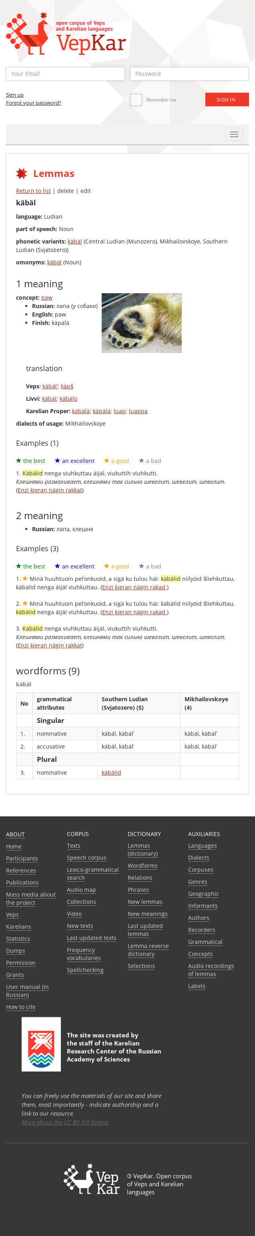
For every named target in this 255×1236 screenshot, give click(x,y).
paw (46, 297)
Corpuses (200, 869)
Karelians (18, 926)
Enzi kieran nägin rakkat (50, 490)
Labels (196, 986)
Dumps (15, 950)
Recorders (201, 930)
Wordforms (143, 865)
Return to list (33, 191)
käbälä (81, 411)
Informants (203, 905)
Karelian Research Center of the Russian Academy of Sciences (114, 1051)
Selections (141, 966)
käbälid (111, 772)
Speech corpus (86, 857)
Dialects (198, 857)
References (21, 870)
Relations (140, 877)
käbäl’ (50, 386)
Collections (81, 901)
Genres (197, 881)
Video (74, 913)
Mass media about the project (31, 898)
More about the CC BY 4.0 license (65, 1122)
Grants (15, 974)
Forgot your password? (33, 102)
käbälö (68, 398)
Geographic (203, 893)
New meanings (148, 913)
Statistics (18, 938)
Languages (202, 845)
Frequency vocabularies (84, 954)
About (15, 834)
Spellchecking (85, 970)
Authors (198, 917)
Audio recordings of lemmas (211, 970)
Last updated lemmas (145, 930)
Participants (22, 858)
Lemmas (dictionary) (143, 849)
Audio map (81, 889)
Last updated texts (91, 938)
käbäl (75, 241)
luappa (138, 411)
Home (14, 846)
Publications (22, 882)
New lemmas (145, 901)
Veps (12, 914)
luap (120, 411)
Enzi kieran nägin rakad (134, 587)
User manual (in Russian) (27, 991)
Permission (21, 962)
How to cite (21, 1007)
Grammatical (205, 942)
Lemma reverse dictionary (148, 950)
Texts (73, 845)
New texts (80, 926)
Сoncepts (200, 954)
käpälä (101, 411)
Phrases (138, 889)
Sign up (15, 94)
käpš (67, 386)
